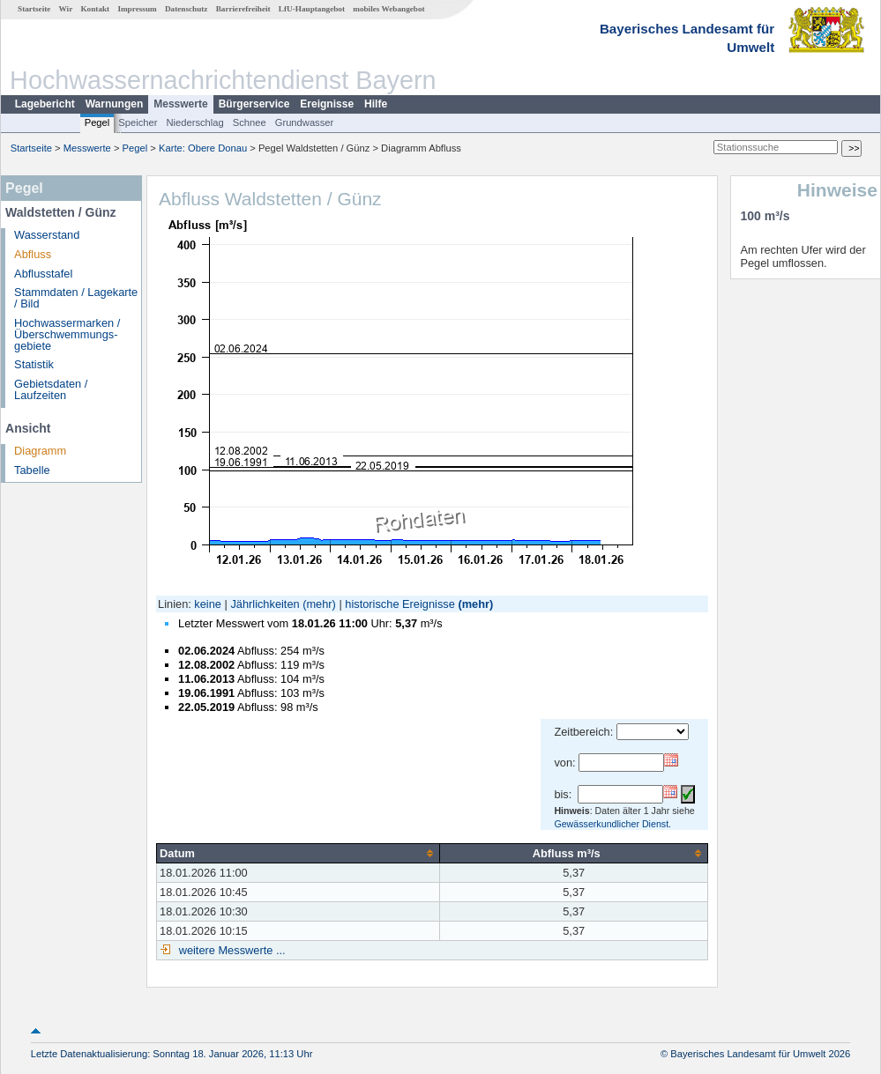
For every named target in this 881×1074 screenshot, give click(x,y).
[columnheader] (298, 853)
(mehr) (319, 604)
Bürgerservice (254, 104)
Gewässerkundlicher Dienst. (612, 823)
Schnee (249, 122)
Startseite (34, 8)
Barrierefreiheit (243, 8)
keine (207, 604)
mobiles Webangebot (388, 8)
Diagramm (40, 450)
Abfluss (32, 254)
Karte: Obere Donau (203, 148)
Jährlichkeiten (264, 604)
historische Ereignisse (399, 604)
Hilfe (375, 104)
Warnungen (115, 104)
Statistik (34, 364)
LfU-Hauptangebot (312, 8)
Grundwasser (304, 122)
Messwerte (180, 104)
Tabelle (32, 470)
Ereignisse (327, 104)
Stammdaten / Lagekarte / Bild (76, 297)
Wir (66, 8)
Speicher (137, 122)
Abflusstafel (43, 273)
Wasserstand (46, 234)
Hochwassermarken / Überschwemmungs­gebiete (67, 334)
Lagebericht (45, 104)
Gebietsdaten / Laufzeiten (50, 389)
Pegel (97, 122)
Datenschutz (186, 8)
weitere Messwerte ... (230, 950)
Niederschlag (194, 122)
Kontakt (94, 8)
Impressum (136, 8)
